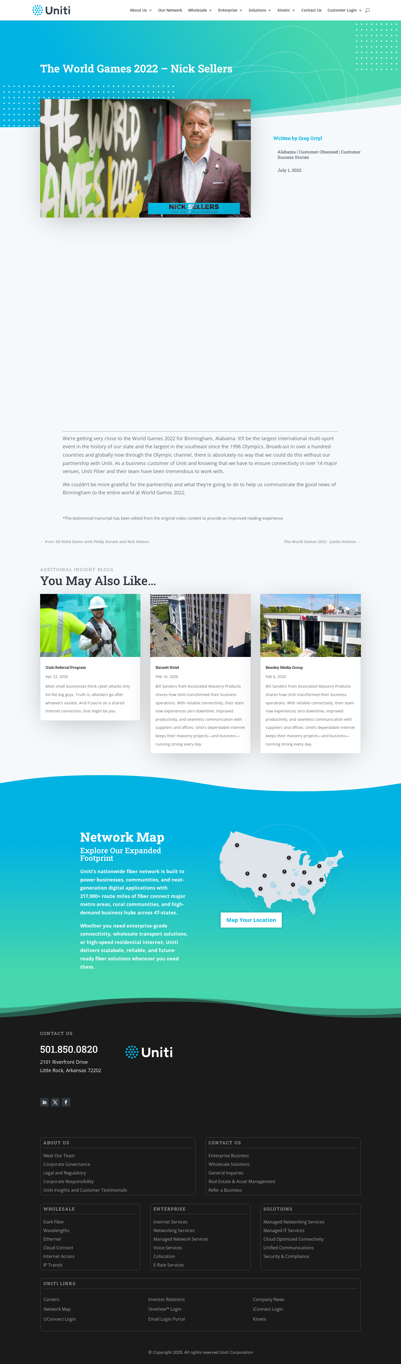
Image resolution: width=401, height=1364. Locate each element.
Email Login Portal (166, 1319)
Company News (268, 1299)
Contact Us (311, 10)
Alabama (286, 152)
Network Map (57, 1309)
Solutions (257, 10)
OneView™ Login (164, 1309)
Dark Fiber (53, 1222)
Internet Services (170, 1222)
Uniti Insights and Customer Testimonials (85, 1190)
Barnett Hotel (167, 667)
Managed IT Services (284, 1230)
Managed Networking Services (294, 1222)
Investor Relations (166, 1299)
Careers (51, 1299)
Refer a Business (225, 1190)
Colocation (164, 1256)
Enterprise (227, 10)
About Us (138, 10)
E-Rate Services (168, 1265)
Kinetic (283, 10)
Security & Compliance (286, 1256)
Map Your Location (251, 920)
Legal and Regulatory (64, 1173)
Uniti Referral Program (65, 667)
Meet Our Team (59, 1156)
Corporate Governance (66, 1164)
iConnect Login (268, 1309)
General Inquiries (226, 1173)
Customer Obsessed (318, 152)
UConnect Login (60, 1319)
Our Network (170, 10)
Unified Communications (288, 1248)
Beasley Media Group (284, 667)
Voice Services (167, 1248)
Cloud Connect (58, 1248)
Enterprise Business (229, 1156)
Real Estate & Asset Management (242, 1181)
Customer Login (342, 10)
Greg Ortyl (310, 138)
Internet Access (59, 1256)
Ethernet (52, 1239)
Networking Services (174, 1230)
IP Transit (52, 1265)
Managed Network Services (180, 1239)
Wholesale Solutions (229, 1164)
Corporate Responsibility (68, 1181)
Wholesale (197, 10)
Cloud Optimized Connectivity (293, 1239)
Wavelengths (56, 1230)
